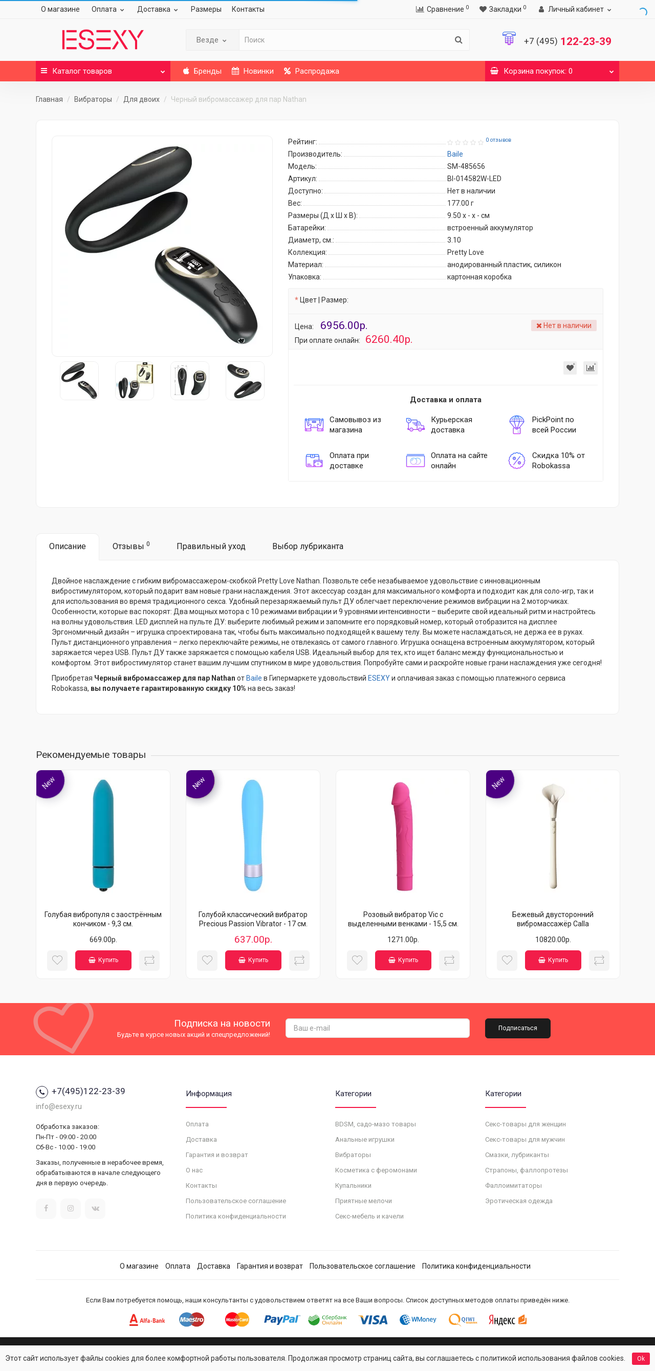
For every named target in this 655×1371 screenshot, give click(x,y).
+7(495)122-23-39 (80, 1091)
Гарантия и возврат (217, 1155)
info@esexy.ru (59, 1106)
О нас (194, 1170)
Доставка (159, 9)
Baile (254, 678)
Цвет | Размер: (324, 300)
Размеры (206, 9)
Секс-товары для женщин (525, 1124)
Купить (103, 960)
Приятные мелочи (363, 1201)
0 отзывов (498, 140)
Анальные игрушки (365, 1139)
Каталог (103, 68)
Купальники (353, 1185)
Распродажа (311, 71)
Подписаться (517, 1028)
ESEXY (379, 678)
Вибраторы (93, 99)
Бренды (202, 71)
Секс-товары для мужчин (525, 1139)
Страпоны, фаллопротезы (526, 1170)
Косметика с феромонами (376, 1170)
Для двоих (141, 99)
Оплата (109, 9)
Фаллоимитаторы (513, 1185)
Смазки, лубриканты (517, 1155)
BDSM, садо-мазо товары (375, 1124)
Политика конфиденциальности (236, 1216)
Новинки (253, 71)
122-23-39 (568, 41)
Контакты (248, 9)
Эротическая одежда (519, 1201)
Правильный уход (211, 546)
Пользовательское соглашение (236, 1201)
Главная (49, 99)
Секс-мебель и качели (369, 1216)
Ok (641, 1358)
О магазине (60, 9)
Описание (67, 546)
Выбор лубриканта (307, 546)
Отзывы (131, 545)
